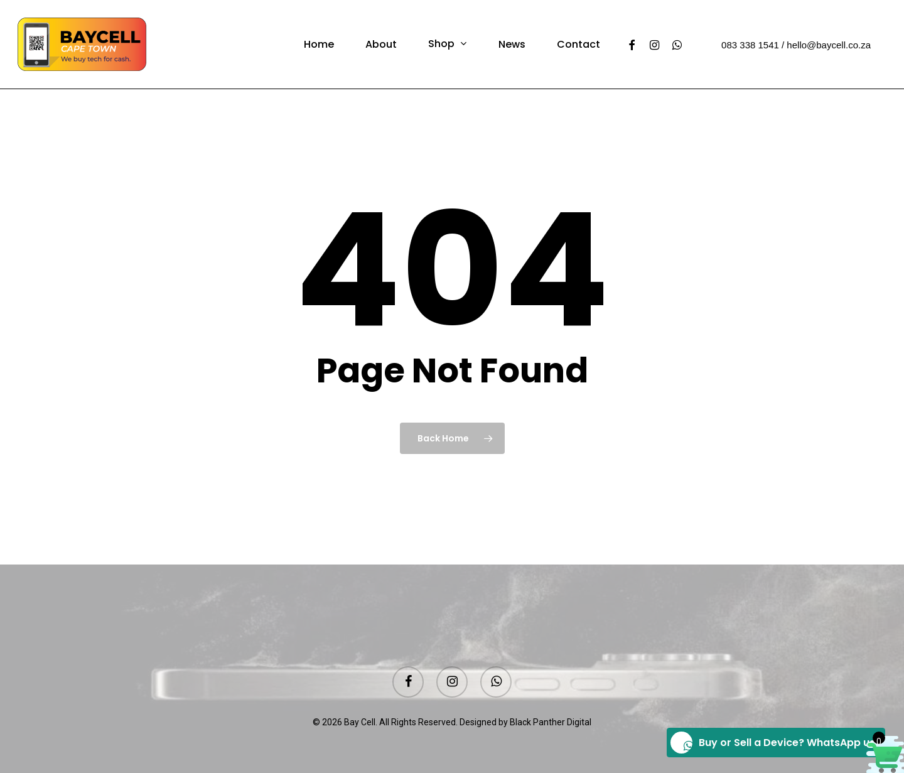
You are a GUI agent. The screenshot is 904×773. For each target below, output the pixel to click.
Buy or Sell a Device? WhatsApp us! (774, 743)
